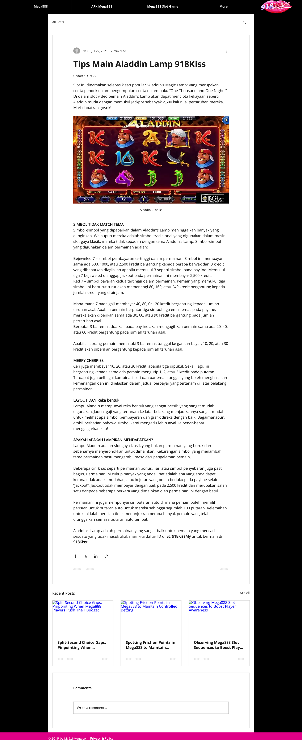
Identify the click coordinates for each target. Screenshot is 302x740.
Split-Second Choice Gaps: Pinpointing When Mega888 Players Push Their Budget (82, 645)
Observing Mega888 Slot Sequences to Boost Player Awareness (219, 645)
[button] (162, 6)
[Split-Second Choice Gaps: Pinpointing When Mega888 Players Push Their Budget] (83, 618)
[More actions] (226, 50)
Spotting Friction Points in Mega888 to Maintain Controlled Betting (150, 645)
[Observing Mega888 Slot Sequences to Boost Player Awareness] (219, 618)
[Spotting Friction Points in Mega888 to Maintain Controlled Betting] (151, 618)
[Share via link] (106, 556)
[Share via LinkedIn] (96, 556)
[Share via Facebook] (75, 556)
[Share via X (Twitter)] (86, 556)
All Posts (58, 22)
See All (245, 593)
